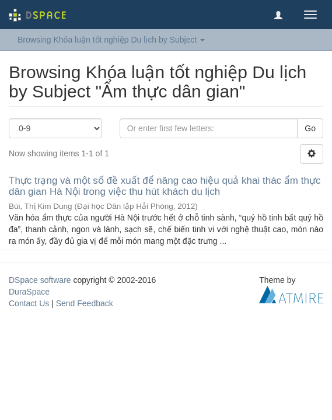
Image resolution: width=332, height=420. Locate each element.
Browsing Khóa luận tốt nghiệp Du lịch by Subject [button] (111, 39)
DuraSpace (29, 291)
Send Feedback (84, 303)
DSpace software (40, 280)
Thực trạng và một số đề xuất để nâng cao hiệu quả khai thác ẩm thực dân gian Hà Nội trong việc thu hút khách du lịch (164, 186)
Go (310, 128)
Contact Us (29, 303)
